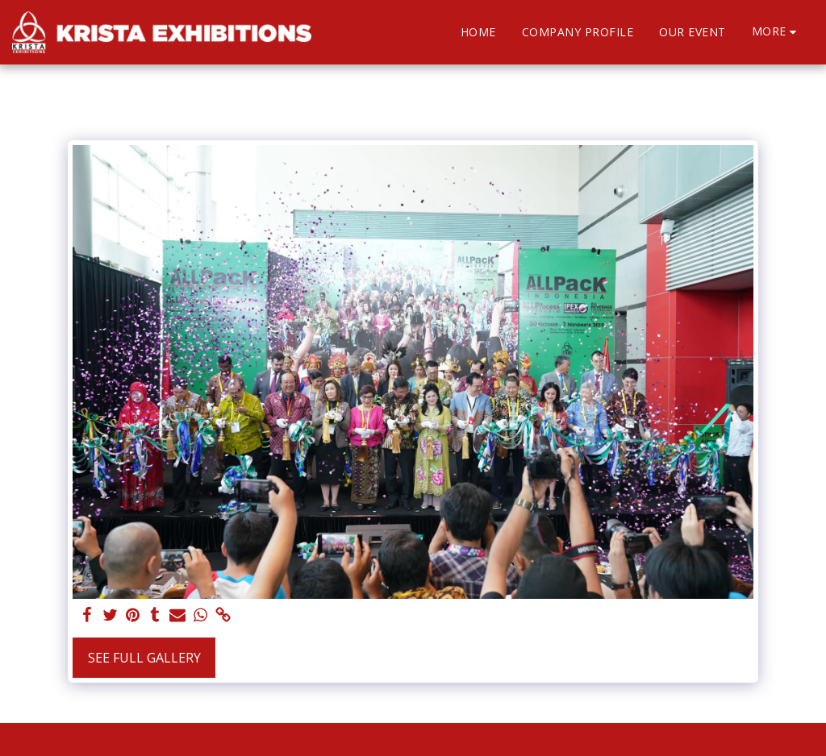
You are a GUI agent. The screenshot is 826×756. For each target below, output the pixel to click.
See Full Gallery (144, 658)
